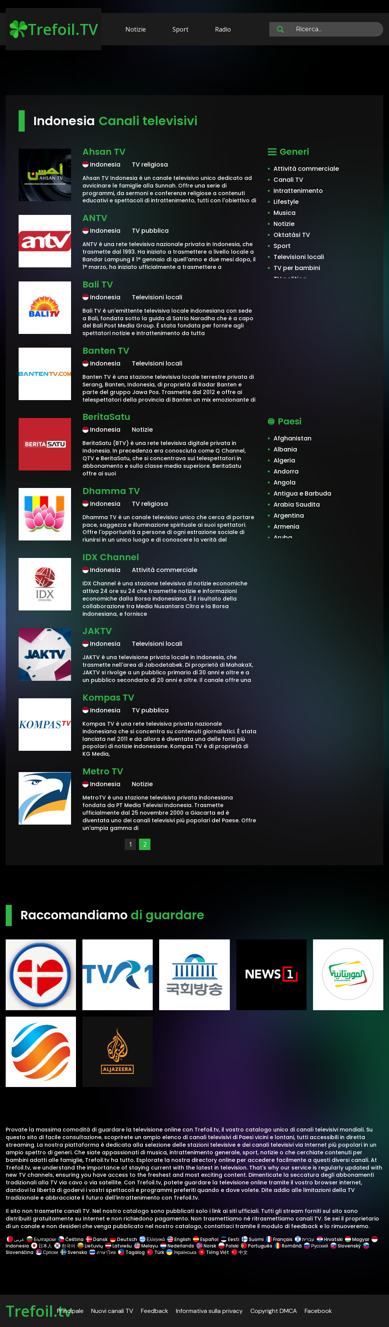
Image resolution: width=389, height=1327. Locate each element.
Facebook (318, 1311)
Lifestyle (286, 201)
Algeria (284, 460)
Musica (285, 212)
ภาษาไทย (102, 1252)
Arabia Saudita (297, 504)
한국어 (64, 1246)
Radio (223, 29)
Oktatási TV (292, 234)
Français (279, 1239)
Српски (47, 1252)
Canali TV (288, 179)
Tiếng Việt (214, 1252)
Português (257, 1246)
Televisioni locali (299, 257)
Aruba (283, 537)
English (179, 1239)
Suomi (252, 1239)
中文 (239, 1252)
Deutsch (123, 1239)
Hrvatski (330, 1239)
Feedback (154, 1311)
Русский (316, 1246)
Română (288, 1246)
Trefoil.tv (39, 1310)
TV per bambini (297, 268)
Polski (228, 1246)
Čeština (71, 1239)
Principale (70, 1311)
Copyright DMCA (273, 1311)
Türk (155, 1252)
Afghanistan (293, 438)
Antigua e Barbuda (302, 493)
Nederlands (177, 1246)
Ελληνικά (152, 1239)
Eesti (230, 1239)
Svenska (73, 1252)
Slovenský (345, 1246)
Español (206, 1239)
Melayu (146, 1246)
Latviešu (118, 1246)
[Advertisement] (194, 71)
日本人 (41, 1246)
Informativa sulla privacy (209, 1311)
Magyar (357, 1239)
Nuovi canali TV (112, 1311)
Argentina (289, 515)
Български (41, 1239)
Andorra (286, 471)
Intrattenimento (298, 190)
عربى (15, 1239)
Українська (181, 1252)
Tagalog (131, 1252)
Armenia (286, 526)
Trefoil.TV (53, 29)
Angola (285, 482)
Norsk (206, 1246)
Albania (285, 449)
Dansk (97, 1239)
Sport (180, 29)
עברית (305, 1239)
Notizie (135, 29)
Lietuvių (90, 1246)
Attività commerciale (306, 168)
